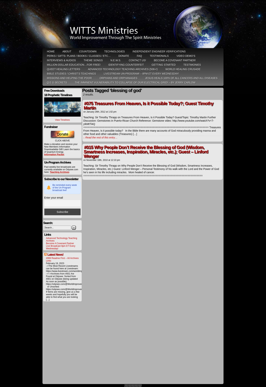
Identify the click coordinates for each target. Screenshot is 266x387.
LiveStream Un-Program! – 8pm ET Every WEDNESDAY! (141, 73)
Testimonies (192, 64)
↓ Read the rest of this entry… (100, 137)
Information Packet (54, 154)
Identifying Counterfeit (126, 64)
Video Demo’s (185, 55)
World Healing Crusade (183, 69)
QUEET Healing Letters (63, 69)
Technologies (114, 51)
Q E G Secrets (57, 82)
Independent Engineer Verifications (159, 51)
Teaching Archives (59, 172)
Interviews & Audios (61, 60)
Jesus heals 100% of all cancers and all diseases (181, 78)
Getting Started (164, 64)
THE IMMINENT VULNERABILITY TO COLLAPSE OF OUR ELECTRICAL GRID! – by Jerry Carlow (135, 82)
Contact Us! (137, 60)
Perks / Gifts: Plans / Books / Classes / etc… (79, 55)
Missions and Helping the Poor (69, 78)
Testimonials (159, 55)
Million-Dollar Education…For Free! (74, 64)
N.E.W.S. (115, 60)
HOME (51, 51)
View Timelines (62, 120)
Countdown (87, 51)
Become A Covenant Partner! (175, 60)
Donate (123, 55)
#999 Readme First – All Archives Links (62, 259)
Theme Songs (93, 60)
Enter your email (53, 197)
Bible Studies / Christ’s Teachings (71, 73)
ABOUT (66, 51)
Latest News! (55, 254)
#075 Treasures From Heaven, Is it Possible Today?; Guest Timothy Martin (149, 105)
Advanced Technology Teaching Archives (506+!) (123, 69)
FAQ (139, 55)
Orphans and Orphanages (118, 78)
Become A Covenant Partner (60, 243)
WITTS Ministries (133, 24)
